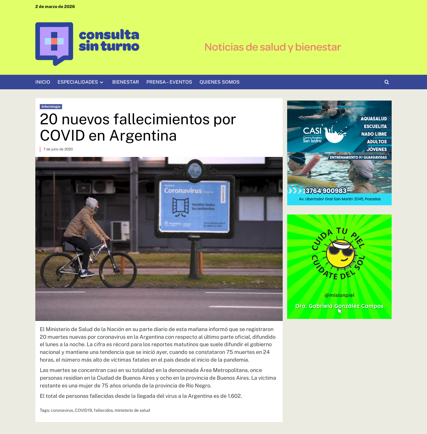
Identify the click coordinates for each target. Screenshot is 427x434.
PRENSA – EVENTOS (169, 82)
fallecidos (103, 410)
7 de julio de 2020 (58, 149)
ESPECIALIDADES (81, 82)
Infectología (51, 106)
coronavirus (62, 410)
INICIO (42, 82)
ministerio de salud (132, 410)
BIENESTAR (125, 82)
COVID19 (83, 410)
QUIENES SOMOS (220, 82)
